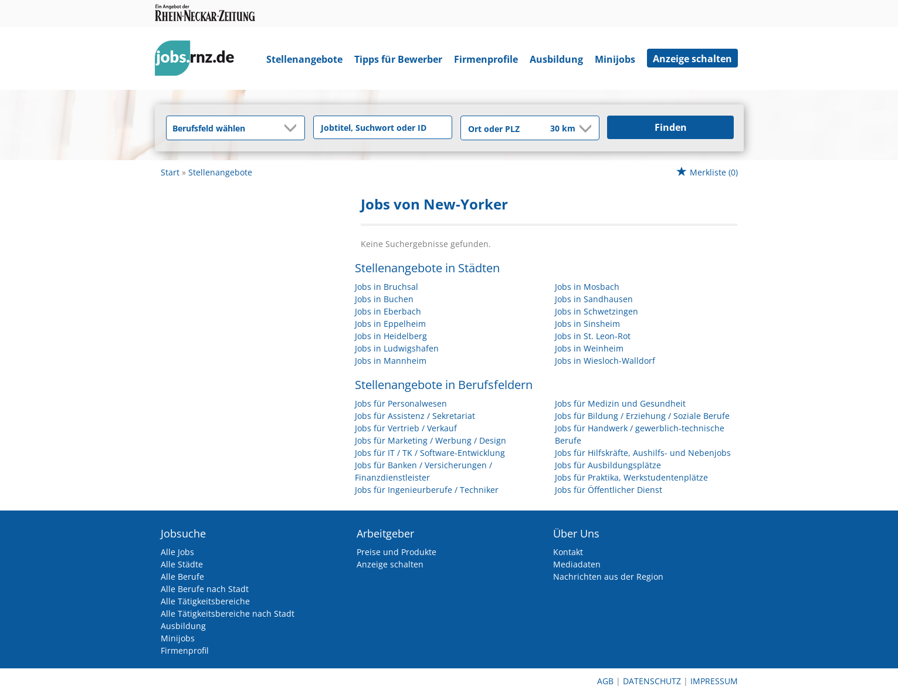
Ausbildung (556, 59)
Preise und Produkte (396, 551)
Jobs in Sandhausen (594, 299)
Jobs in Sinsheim (587, 323)
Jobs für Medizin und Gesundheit (620, 403)
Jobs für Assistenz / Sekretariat (415, 415)
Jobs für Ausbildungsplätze (608, 465)
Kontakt (568, 551)
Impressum (714, 681)
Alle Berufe (182, 576)
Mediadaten (577, 564)
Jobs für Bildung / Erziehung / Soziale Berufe (642, 415)
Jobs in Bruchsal (386, 286)
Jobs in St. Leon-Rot (593, 336)
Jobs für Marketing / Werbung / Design (430, 440)
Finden (671, 127)
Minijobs (615, 59)
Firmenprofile (486, 59)
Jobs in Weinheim (589, 348)
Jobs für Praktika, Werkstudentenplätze (631, 477)
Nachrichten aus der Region (608, 576)
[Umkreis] (554, 129)
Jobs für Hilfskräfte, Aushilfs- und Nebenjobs (643, 452)
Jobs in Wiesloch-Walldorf (605, 360)
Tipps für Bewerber (398, 59)
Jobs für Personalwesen (401, 403)
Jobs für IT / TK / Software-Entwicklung (430, 452)
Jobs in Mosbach (587, 286)
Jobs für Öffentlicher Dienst (608, 489)
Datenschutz (652, 681)
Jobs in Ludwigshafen (397, 348)
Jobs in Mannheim (390, 360)
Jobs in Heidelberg (391, 336)
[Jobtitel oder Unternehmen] (382, 127)
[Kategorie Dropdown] (292, 128)
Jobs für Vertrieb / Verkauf (406, 428)
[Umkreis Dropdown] (584, 128)
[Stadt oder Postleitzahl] (497, 128)
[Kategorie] (224, 128)
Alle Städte (182, 564)
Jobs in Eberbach (388, 311)
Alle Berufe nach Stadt (205, 588)
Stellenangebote (304, 59)
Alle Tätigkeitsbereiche (205, 601)
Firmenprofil (185, 650)
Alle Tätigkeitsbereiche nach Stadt (227, 613)
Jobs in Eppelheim (390, 323)
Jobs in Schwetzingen (596, 311)
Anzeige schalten (692, 58)
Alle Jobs (177, 551)
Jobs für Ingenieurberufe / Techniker (427, 489)
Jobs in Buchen (384, 299)
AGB (605, 681)
